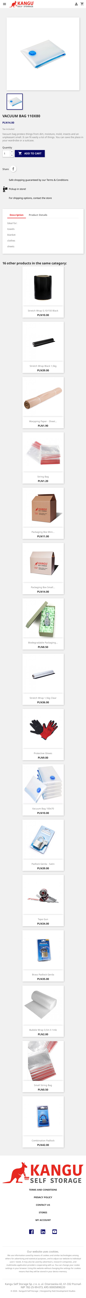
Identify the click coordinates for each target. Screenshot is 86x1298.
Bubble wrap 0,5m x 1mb (43, 1029)
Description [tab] (17, 214)
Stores (43, 1212)
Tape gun (43, 919)
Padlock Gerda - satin (43, 863)
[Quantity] (6, 153)
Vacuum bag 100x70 (43, 808)
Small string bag (43, 1085)
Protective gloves (43, 753)
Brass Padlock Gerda (43, 974)
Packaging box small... (43, 587)
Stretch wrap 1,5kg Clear (43, 697)
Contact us (43, 1204)
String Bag (43, 476)
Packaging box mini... (43, 531)
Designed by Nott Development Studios (57, 1291)
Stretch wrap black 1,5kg (43, 365)
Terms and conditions (43, 1189)
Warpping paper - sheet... (43, 421)
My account (43, 1220)
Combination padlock (43, 1140)
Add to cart (29, 153)
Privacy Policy (43, 1197)
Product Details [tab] (38, 214)
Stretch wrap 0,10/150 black (43, 310)
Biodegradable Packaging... (43, 642)
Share (13, 168)
